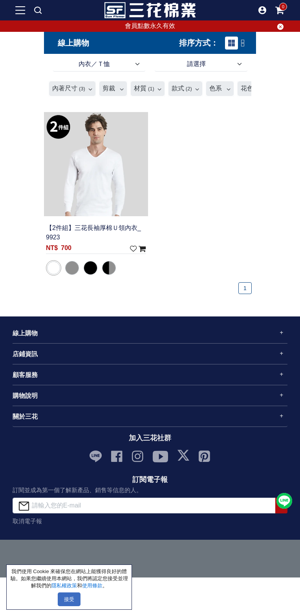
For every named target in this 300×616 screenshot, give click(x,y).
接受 (69, 599)
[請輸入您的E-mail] (144, 505)
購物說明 (25, 395)
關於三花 (25, 416)
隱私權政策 (64, 585)
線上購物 (25, 333)
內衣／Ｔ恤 (94, 64)
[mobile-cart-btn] (279, 10)
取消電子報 (27, 521)
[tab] (231, 43)
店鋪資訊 (25, 354)
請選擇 (196, 64)
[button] (262, 10)
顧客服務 (25, 374)
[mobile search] (38, 10)
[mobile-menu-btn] (20, 10)
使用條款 (92, 585)
